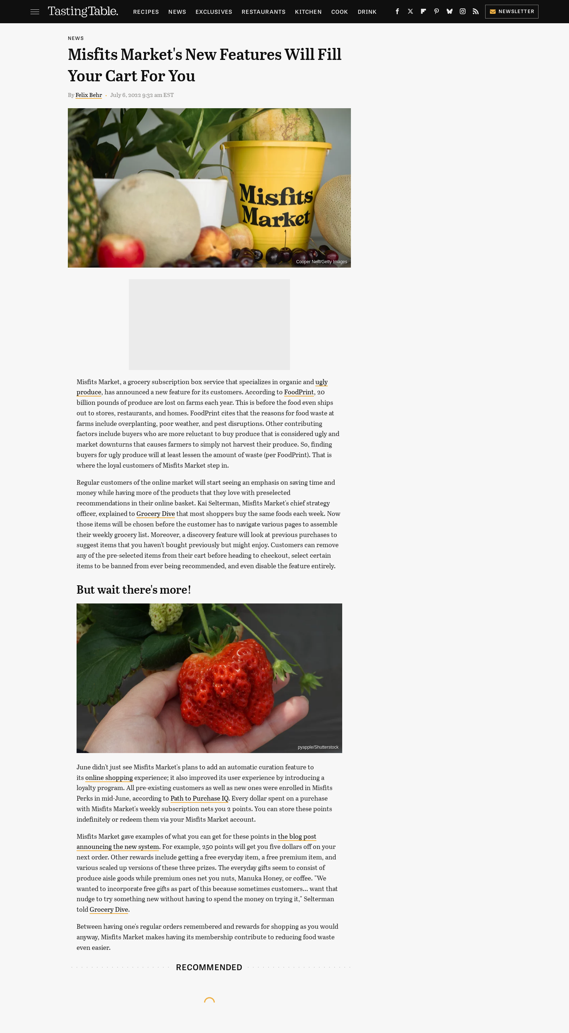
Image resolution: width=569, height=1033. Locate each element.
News (177, 11)
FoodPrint (299, 391)
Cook (339, 11)
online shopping (109, 777)
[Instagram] (462, 13)
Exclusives (214, 11)
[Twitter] (410, 13)
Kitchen (308, 11)
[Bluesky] (449, 13)
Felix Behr (88, 94)
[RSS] (475, 13)
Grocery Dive (155, 513)
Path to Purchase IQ (199, 798)
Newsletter (512, 11)
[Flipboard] (423, 13)
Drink (367, 11)
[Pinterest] (436, 13)
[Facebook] (397, 13)
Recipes (146, 11)
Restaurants (264, 11)
